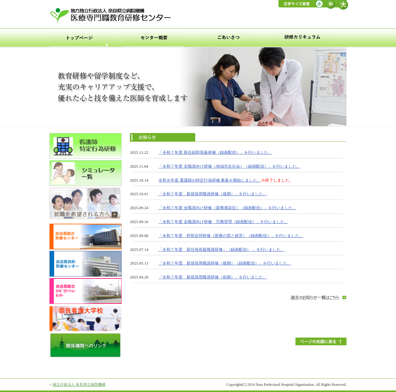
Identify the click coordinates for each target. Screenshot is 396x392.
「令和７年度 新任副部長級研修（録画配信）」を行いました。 (215, 152)
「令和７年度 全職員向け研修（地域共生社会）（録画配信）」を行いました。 (229, 166)
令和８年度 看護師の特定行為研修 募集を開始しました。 (209, 180)
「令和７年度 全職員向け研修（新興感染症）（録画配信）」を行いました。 (227, 207)
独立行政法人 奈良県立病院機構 (79, 384)
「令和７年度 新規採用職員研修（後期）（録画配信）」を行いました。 (224, 263)
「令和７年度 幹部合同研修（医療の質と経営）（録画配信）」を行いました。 (230, 235)
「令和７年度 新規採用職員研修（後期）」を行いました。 (212, 194)
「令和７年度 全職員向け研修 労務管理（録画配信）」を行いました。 (223, 221)
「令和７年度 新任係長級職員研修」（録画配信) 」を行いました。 (221, 249)
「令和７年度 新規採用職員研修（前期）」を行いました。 (212, 277)
